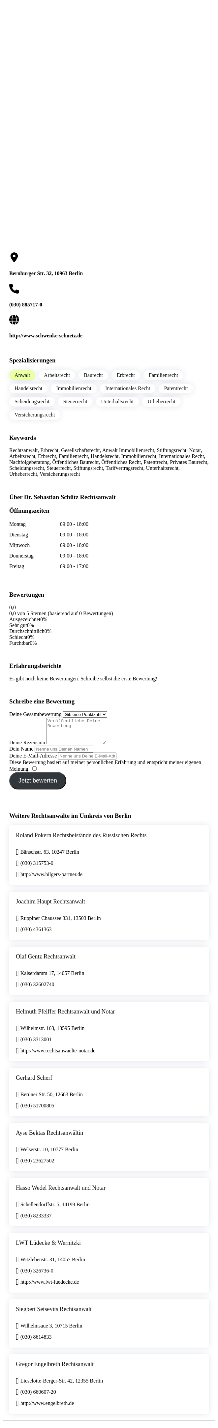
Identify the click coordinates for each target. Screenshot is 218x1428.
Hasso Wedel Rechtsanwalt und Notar (61, 1192)
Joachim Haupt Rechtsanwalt (50, 906)
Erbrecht (126, 375)
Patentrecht (176, 388)
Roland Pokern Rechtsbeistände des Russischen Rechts (81, 840)
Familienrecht (163, 375)
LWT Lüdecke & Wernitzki (48, 1247)
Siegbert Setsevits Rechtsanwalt (54, 1314)
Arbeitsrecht (57, 375)
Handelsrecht (28, 388)
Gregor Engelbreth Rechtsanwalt (55, 1369)
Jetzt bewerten (37, 785)
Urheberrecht (161, 401)
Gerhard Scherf (34, 1082)
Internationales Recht (127, 388)
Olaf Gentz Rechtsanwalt (46, 961)
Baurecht (93, 375)
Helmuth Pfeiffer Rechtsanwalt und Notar (65, 1016)
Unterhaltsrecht (117, 401)
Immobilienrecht (73, 388)
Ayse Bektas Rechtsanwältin (49, 1137)
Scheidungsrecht (32, 401)
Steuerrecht (75, 401)
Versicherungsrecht (35, 414)
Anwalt (22, 375)
